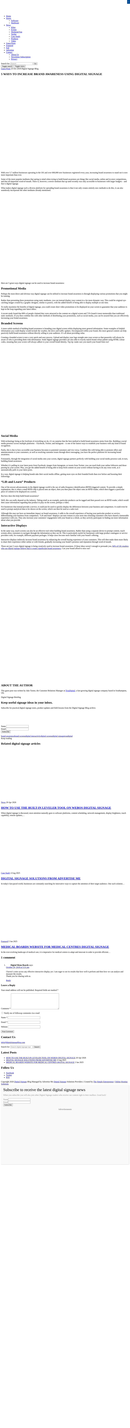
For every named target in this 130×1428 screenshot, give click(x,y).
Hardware (15, 23)
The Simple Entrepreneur (103, 1085)
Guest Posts (10, 43)
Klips (13, 27)
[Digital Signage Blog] (27, 12)
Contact (9, 52)
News (8, 25)
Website (4, 1030)
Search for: (5, 63)
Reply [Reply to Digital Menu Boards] (8, 980)
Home (8, 16)
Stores (8, 18)
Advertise (10, 50)
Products (14, 39)
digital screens (46, 736)
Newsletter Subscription (20, 57)
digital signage (58, 736)
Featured (9, 45)
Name (3, 726)
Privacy (14, 59)
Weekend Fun (16, 32)
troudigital (68, 736)
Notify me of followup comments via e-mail (22, 1016)
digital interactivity (33, 736)
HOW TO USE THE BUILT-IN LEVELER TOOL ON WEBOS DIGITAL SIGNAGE (56, 807)
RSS (8, 1080)
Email (3, 729)
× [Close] (128, 2)
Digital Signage (20, 1085)
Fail (7, 48)
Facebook (10, 1076)
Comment (5, 1011)
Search (37, 1050)
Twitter (9, 1078)
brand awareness (7, 736)
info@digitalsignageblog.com (13, 1045)
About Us (15, 55)
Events (14, 30)
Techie (13, 34)
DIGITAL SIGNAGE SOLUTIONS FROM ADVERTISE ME (41, 878)
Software (14, 21)
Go (35, 64)
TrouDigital (70, 691)
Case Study (15, 36)
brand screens (19, 736)
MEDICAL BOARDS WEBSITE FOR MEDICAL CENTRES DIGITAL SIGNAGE (55, 946)
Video (13, 41)
